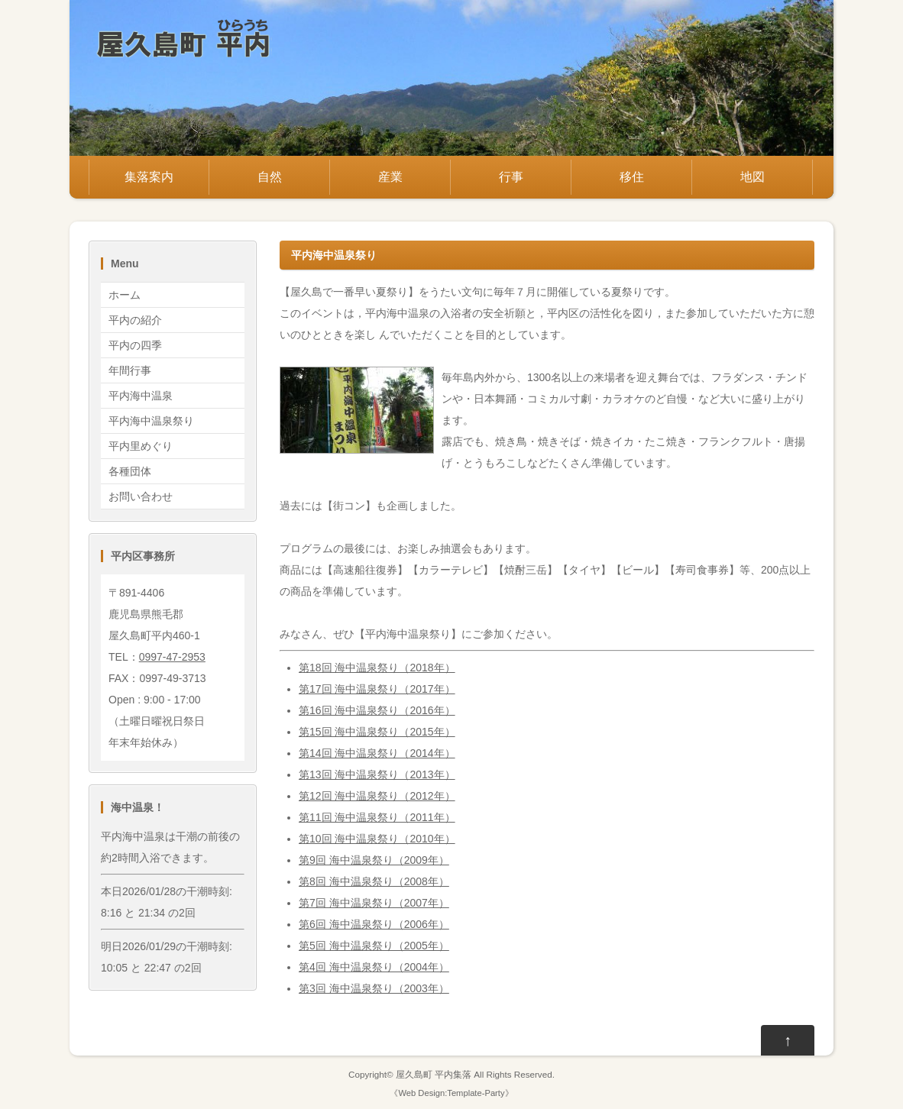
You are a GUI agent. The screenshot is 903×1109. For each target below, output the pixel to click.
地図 (752, 176)
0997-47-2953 (172, 657)
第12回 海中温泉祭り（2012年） (377, 796)
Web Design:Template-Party (451, 1093)
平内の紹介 (135, 320)
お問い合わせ (140, 496)
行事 (511, 176)
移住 (632, 176)
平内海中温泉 (140, 396)
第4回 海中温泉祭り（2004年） (374, 967)
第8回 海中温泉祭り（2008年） (374, 881)
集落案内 (149, 176)
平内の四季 (135, 345)
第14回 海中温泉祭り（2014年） (377, 753)
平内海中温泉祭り (151, 421)
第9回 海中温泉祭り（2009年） (374, 860)
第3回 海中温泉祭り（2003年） (374, 988)
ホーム (124, 295)
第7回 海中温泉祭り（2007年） (374, 903)
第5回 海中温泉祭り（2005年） (374, 945)
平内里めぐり (140, 446)
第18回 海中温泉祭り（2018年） (377, 667)
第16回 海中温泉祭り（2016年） (377, 710)
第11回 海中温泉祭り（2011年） (377, 817)
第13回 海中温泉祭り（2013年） (377, 774)
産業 (390, 176)
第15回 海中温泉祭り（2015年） (377, 732)
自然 (269, 176)
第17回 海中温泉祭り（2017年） (377, 689)
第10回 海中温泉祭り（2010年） (377, 839)
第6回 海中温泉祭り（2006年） (374, 924)
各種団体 (129, 471)
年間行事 (129, 370)
